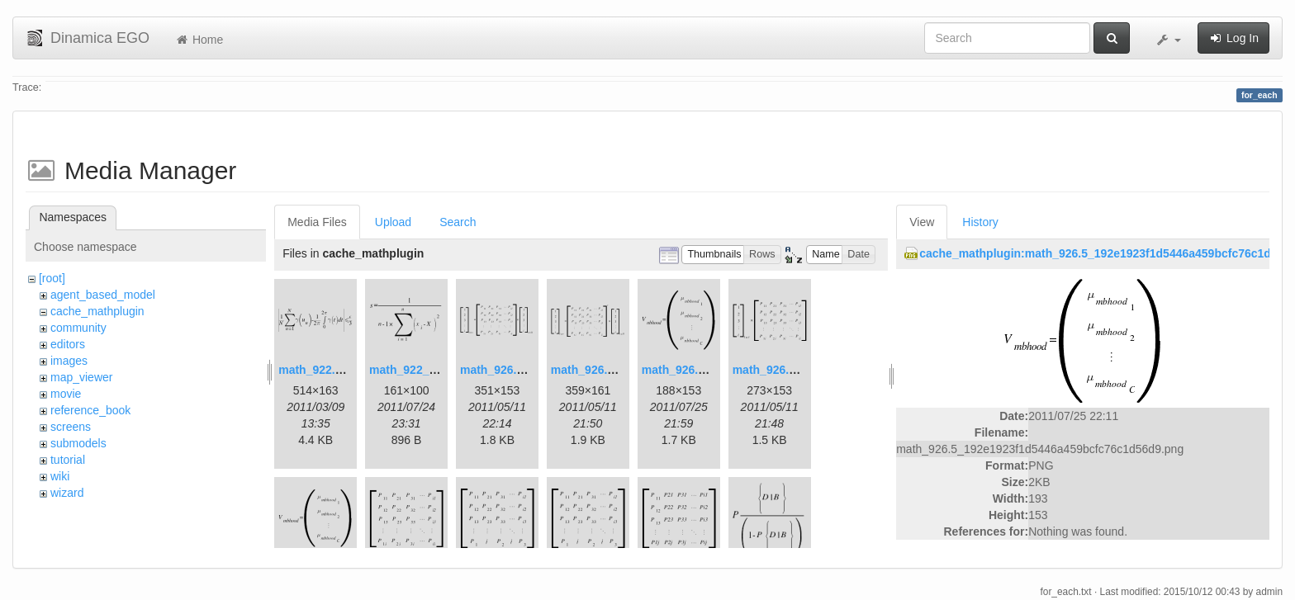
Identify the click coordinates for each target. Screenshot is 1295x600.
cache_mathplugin (97, 311)
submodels (78, 443)
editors (67, 344)
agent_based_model (102, 294)
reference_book (90, 410)
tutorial (67, 459)
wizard (66, 492)
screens (70, 426)
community (78, 327)
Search (457, 222)
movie (65, 393)
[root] (52, 278)
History (980, 222)
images (69, 360)
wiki (59, 476)
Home (198, 39)
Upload (393, 222)
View (921, 222)
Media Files (317, 222)
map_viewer (81, 377)
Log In (1233, 38)
